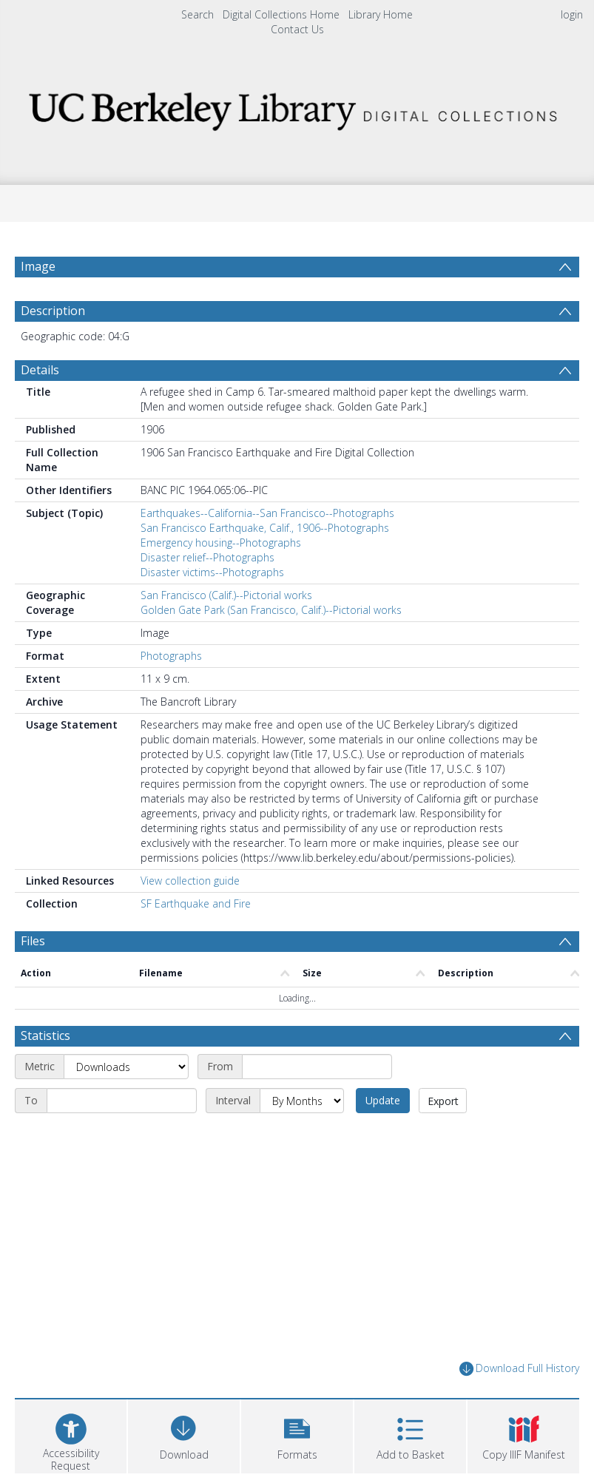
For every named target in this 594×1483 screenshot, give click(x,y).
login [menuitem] (572, 14)
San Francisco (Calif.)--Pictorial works (226, 595)
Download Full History (519, 1368)
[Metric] (126, 1066)
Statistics (45, 1035)
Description (53, 311)
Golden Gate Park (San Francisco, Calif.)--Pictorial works (271, 610)
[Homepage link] (296, 106)
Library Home (380, 14)
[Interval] (302, 1100)
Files (33, 941)
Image (38, 266)
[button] (297, 1434)
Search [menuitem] (197, 14)
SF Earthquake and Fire (196, 903)
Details (40, 370)
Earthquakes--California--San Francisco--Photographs (267, 513)
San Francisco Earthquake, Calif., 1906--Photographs (265, 528)
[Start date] (317, 1066)
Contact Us (297, 29)
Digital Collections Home (281, 14)
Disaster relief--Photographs (207, 557)
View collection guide (190, 881)
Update (382, 1100)
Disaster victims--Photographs (212, 572)
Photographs (171, 656)
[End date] (122, 1100)
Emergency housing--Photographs (221, 543)
